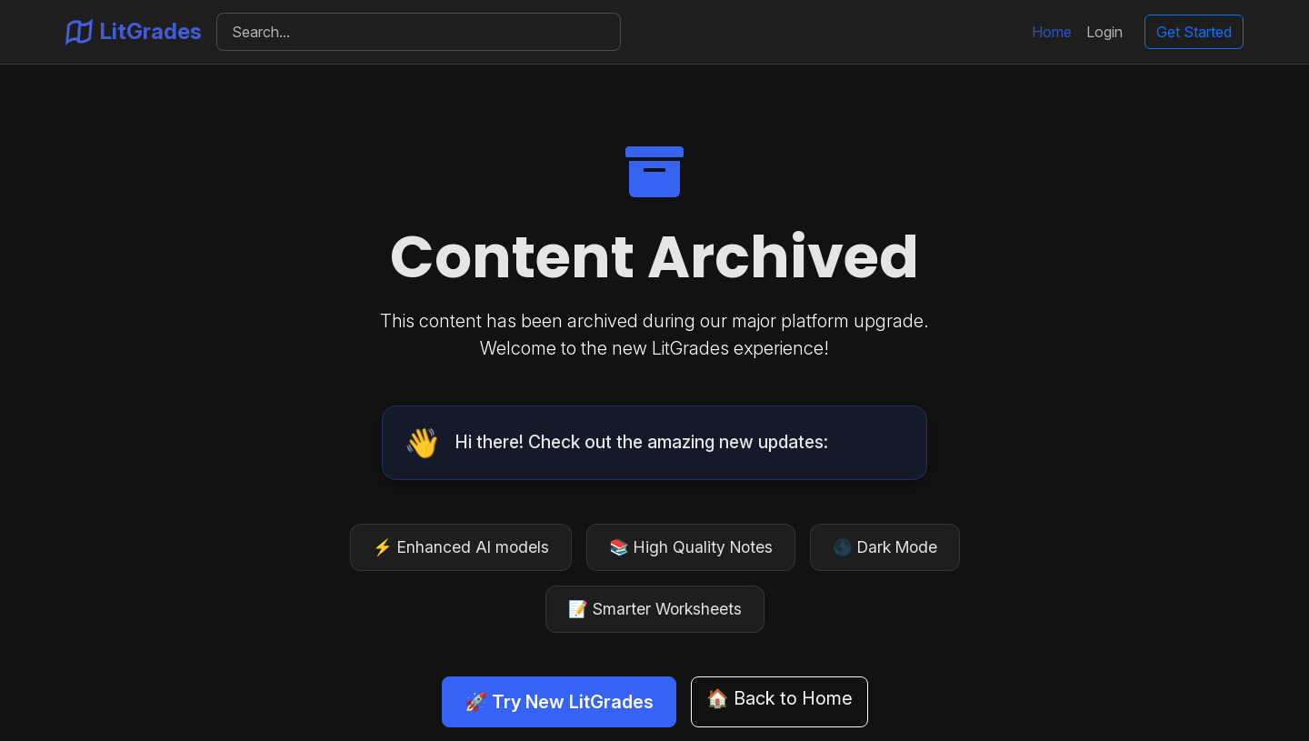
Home (1052, 32)
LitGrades (133, 31)
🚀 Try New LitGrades (559, 702)
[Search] (418, 32)
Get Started (1194, 32)
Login (1104, 32)
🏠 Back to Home (779, 698)
